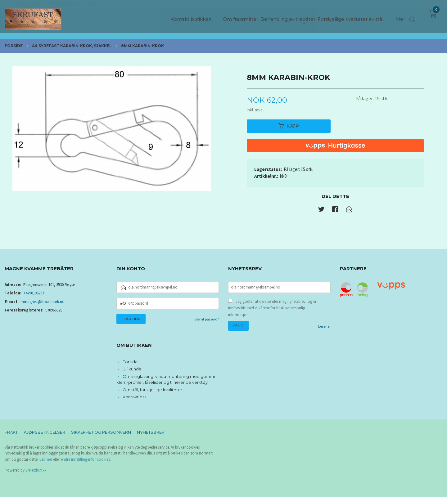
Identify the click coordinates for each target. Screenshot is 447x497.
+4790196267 (33, 293)
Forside (130, 361)
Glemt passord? (206, 319)
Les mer (324, 326)
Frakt (11, 432)
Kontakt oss (134, 396)
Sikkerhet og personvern (101, 432)
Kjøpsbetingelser (44, 432)
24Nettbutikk (35, 470)
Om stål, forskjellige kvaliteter (152, 389)
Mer (400, 16)
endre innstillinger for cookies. (86, 459)
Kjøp (288, 126)
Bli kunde (132, 368)
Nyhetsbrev (151, 432)
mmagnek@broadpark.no (42, 301)
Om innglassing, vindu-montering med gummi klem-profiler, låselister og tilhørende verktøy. (165, 379)
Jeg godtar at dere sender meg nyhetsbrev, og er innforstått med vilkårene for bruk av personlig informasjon (272, 308)
